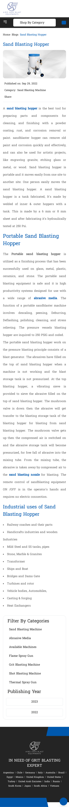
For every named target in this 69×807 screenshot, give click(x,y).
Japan (27, 786)
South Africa (40, 786)
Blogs (15, 35)
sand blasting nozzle (24, 475)
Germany (30, 772)
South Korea (14, 786)
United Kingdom (35, 777)
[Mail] (64, 22)
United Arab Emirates (29, 781)
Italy (40, 772)
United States (54, 777)
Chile (19, 772)
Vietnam (54, 786)
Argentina (8, 772)
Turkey (11, 781)
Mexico (19, 777)
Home (6, 35)
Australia (50, 772)
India (47, 781)
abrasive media (45, 298)
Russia (56, 781)
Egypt (10, 777)
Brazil (61, 772)
